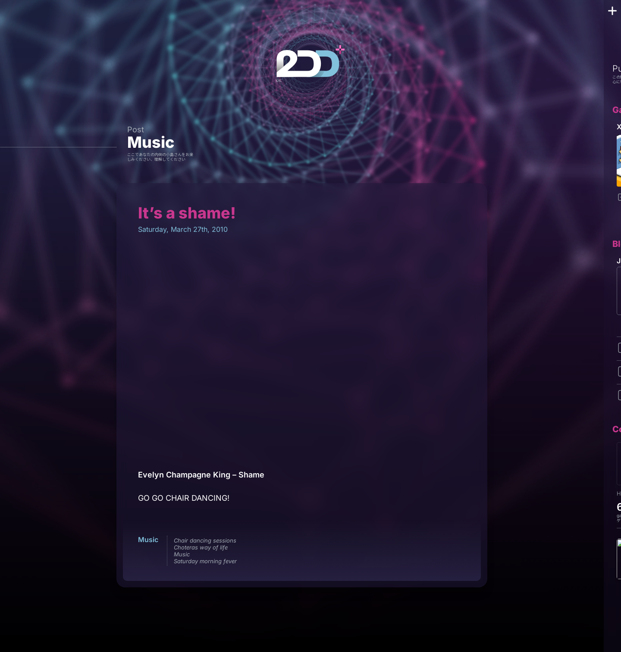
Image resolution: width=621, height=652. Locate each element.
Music (150, 142)
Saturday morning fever (205, 561)
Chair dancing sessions (205, 540)
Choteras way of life (201, 547)
